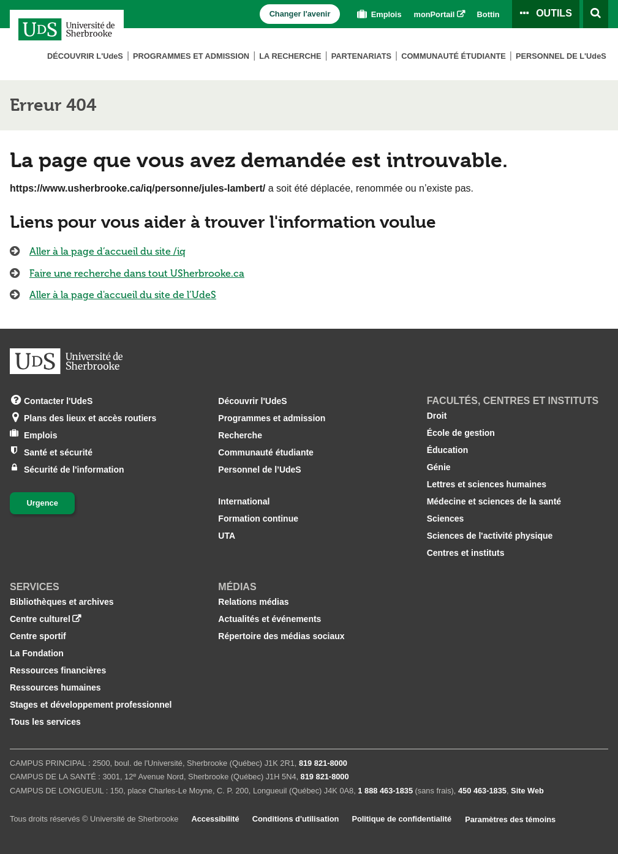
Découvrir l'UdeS (252, 401)
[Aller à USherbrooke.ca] (66, 361)
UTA (226, 536)
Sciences (445, 518)
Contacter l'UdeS (58, 400)
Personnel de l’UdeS (259, 469)
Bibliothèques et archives (62, 602)
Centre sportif (38, 636)
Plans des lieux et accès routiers (90, 417)
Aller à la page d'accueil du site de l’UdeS (122, 295)
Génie (439, 467)
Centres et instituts (466, 553)
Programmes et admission (191, 56)
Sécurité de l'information (74, 468)
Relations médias (253, 602)
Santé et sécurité (58, 451)
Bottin (488, 14)
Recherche (240, 435)
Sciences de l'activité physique (490, 536)
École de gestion (461, 433)
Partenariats (361, 56)
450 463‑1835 (482, 790)
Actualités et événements (269, 619)
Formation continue (258, 518)
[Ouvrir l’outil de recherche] (595, 14)
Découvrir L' (85, 56)
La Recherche (290, 56)
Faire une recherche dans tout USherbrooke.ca (136, 273)
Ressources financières (58, 670)
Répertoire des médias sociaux (281, 636)
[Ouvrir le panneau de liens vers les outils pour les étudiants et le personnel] (545, 14)
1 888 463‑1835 (385, 790)
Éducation (448, 450)
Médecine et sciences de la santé (494, 501)
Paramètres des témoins (510, 819)
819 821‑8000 (323, 763)
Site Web (527, 790)
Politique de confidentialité (401, 818)
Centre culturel (40, 619)
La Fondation (37, 653)
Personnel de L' (561, 56)
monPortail (434, 14)
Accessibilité (215, 818)
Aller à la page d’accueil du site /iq (107, 251)
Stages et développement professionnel (91, 705)
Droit (437, 416)
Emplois (378, 14)
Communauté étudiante (453, 56)
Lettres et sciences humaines (486, 484)
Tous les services (45, 722)
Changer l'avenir (300, 13)
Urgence (42, 503)
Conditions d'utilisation (295, 818)
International (243, 501)
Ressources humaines (55, 687)
